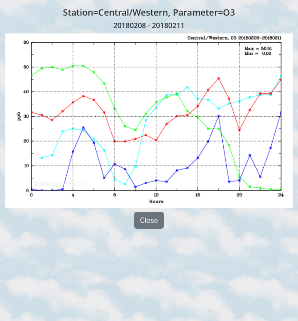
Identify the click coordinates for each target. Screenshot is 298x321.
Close (149, 220)
